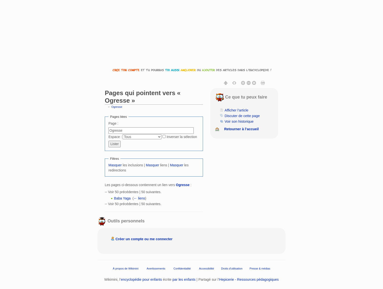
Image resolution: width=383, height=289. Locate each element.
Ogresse (116, 106)
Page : (113, 123)
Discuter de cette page (242, 116)
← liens (139, 198)
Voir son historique (239, 121)
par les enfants (183, 279)
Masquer (115, 165)
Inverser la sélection (182, 137)
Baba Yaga (122, 198)
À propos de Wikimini (125, 268)
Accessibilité (206, 268)
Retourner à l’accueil (241, 129)
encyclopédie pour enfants (141, 279)
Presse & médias (260, 268)
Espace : (115, 137)
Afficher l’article (236, 110)
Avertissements (156, 268)
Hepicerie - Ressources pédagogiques (249, 279)
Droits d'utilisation (231, 268)
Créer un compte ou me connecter (144, 239)
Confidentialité (182, 268)
